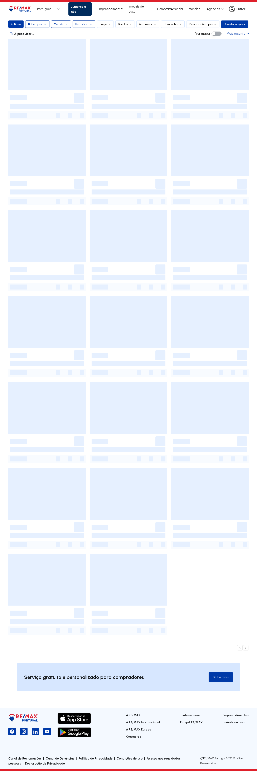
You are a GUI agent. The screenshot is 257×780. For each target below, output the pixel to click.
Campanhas (174, 24)
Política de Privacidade (95, 767)
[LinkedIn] (35, 741)
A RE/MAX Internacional (143, 731)
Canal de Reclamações (25, 767)
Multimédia (148, 24)
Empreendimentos (110, 9)
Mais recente (238, 42)
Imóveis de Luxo (136, 8)
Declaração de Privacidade (45, 772)
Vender (194, 9)
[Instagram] (24, 741)
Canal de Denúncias (60, 767)
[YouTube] (47, 741)
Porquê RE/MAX (191, 731)
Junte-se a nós (78, 9)
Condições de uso (129, 767)
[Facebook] (12, 741)
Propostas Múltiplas (204, 24)
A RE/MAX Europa (138, 739)
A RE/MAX (133, 724)
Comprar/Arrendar (170, 9)
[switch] (217, 43)
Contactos (133, 746)
